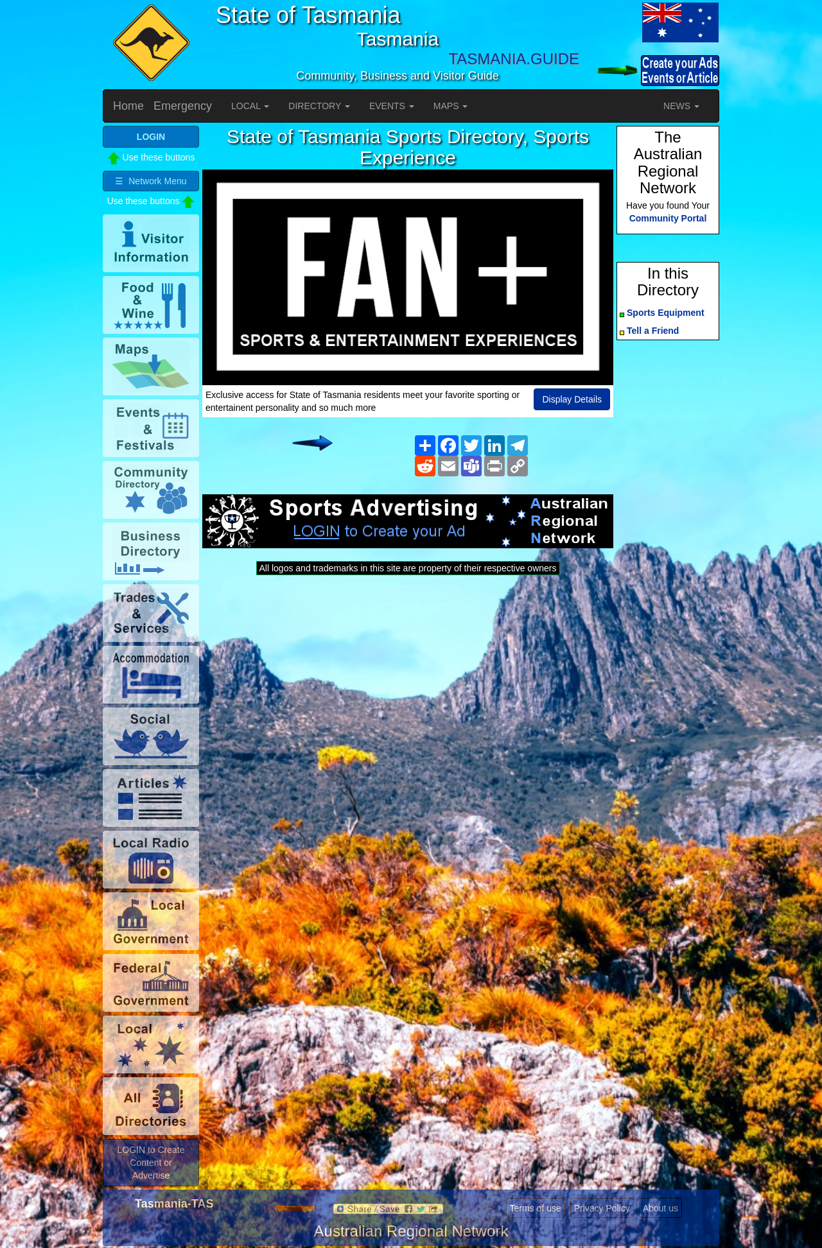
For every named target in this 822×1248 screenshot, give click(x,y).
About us (660, 1208)
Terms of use (535, 1208)
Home (128, 106)
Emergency (182, 106)
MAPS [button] (450, 106)
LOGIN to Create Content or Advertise (150, 1163)
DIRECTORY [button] (319, 106)
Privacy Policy (602, 1208)
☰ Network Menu (150, 181)
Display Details (572, 399)
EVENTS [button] (391, 106)
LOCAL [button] (250, 106)
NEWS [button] (681, 106)
